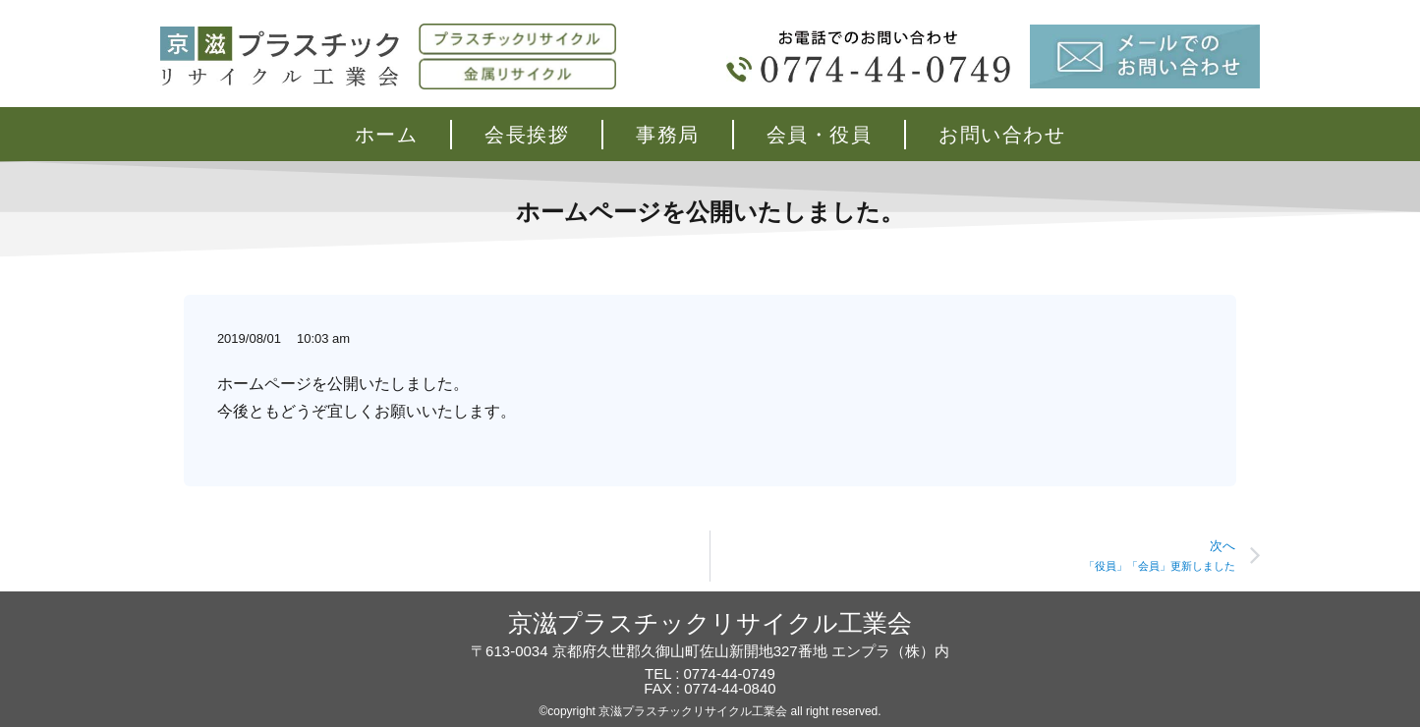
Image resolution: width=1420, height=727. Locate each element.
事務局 (668, 134)
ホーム (387, 134)
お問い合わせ (1001, 134)
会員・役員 (820, 134)
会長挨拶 (526, 134)
